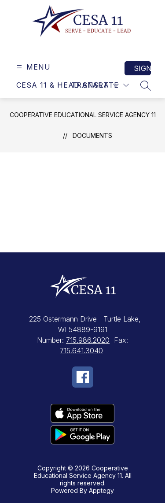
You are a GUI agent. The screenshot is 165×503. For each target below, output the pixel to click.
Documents (92, 135)
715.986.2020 (88, 340)
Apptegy (101, 490)
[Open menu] (32, 67)
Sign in (142, 68)
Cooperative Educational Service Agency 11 (83, 114)
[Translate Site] (100, 85)
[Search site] (145, 85)
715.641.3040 (81, 350)
